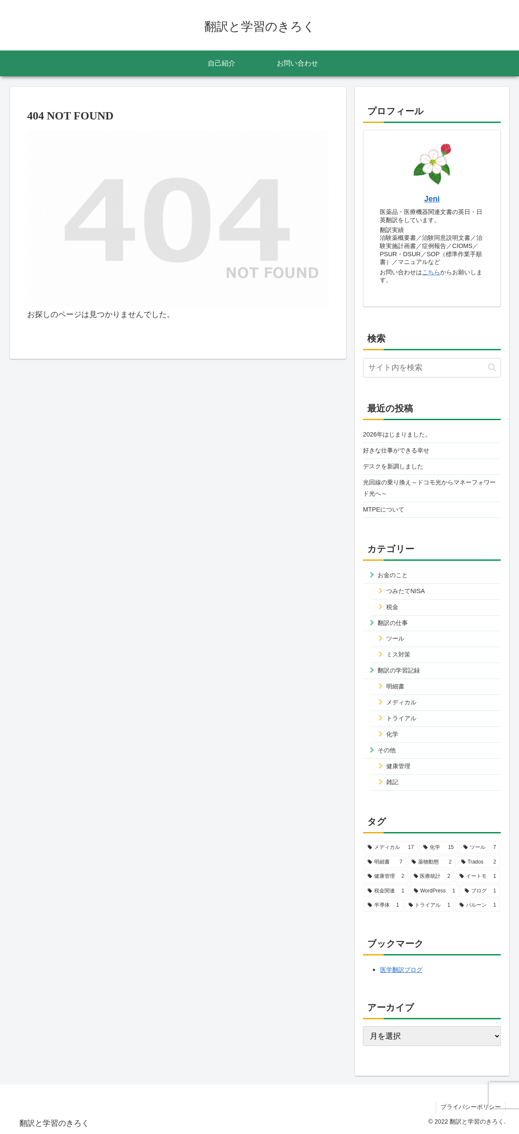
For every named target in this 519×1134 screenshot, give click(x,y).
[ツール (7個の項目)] (480, 847)
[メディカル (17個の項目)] (391, 847)
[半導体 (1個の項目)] (383, 905)
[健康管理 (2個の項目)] (386, 876)
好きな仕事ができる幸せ (396, 450)
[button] (492, 367)
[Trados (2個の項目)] (478, 862)
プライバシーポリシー (471, 1106)
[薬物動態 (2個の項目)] (431, 862)
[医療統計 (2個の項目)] (432, 876)
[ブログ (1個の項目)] (480, 891)
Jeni (432, 199)
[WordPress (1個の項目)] (434, 891)
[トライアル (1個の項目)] (429, 905)
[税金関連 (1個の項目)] (386, 891)
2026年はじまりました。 (397, 434)
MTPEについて (383, 509)
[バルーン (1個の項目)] (478, 905)
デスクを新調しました (393, 466)
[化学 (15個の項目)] (438, 847)
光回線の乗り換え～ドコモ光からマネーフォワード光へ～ (429, 488)
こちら (431, 272)
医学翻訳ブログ (401, 969)
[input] (432, 367)
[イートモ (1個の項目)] (478, 876)
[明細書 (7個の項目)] (385, 862)
